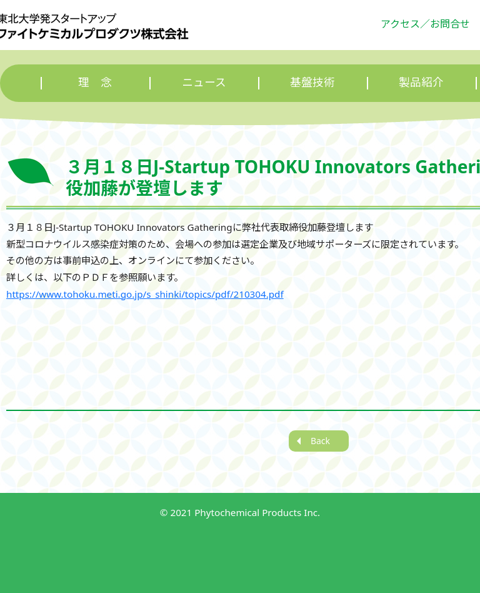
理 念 (95, 81)
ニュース (204, 81)
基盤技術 (312, 81)
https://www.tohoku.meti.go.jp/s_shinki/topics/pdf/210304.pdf (145, 294)
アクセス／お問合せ (425, 24)
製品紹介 (421, 81)
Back (320, 441)
